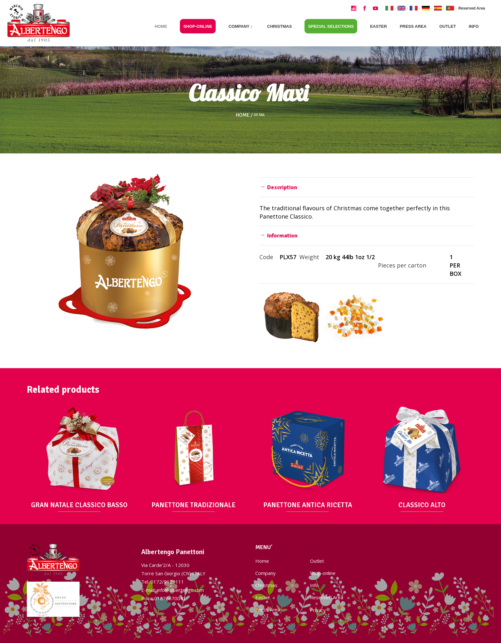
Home (243, 115)
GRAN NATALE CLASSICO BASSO (79, 505)
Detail (259, 115)
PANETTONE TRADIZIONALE (193, 505)
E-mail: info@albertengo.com (172, 590)
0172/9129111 (167, 581)
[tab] (366, 187)
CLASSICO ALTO (421, 505)
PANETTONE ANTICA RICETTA (307, 505)
